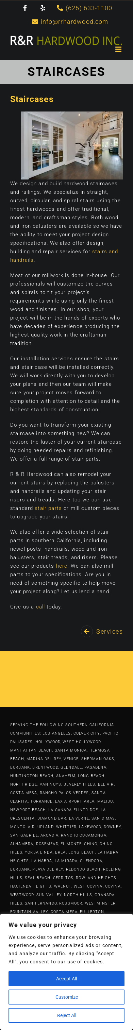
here (62, 566)
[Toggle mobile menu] (119, 49)
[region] (66, 972)
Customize (66, 997)
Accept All (66, 978)
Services (109, 631)
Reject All (66, 1015)
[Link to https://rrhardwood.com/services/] (87, 631)
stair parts (48, 508)
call (40, 607)
